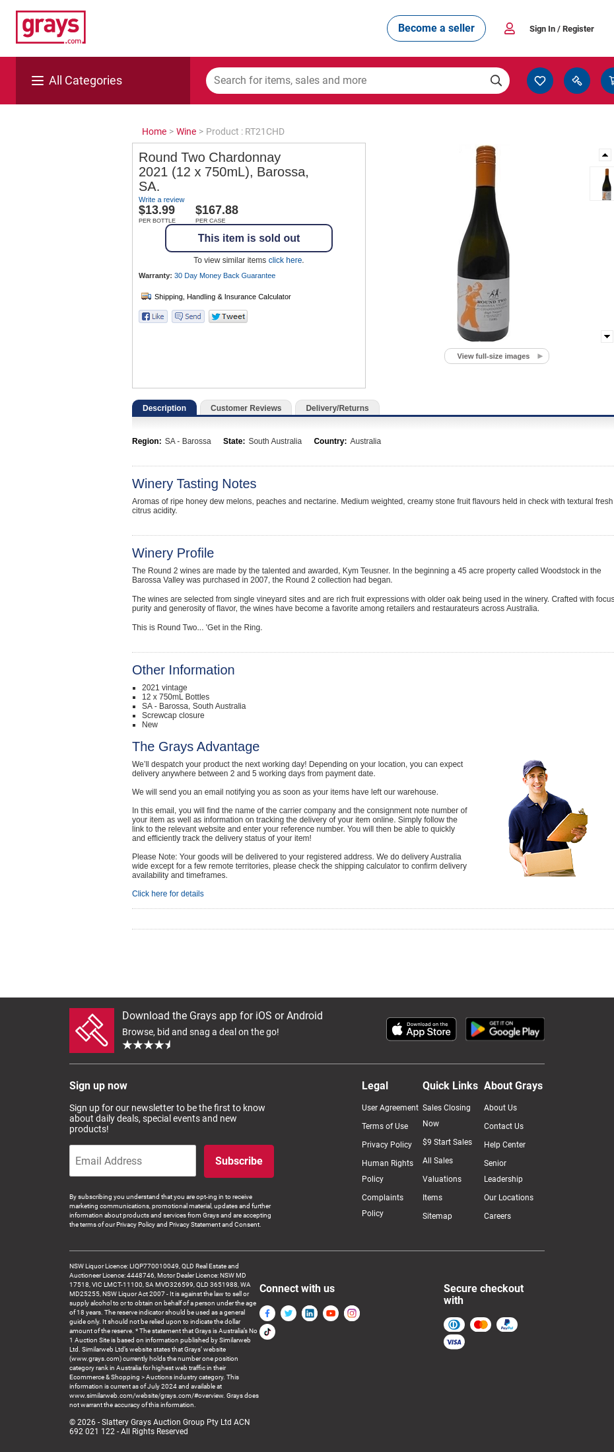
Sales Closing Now (447, 1115)
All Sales (438, 1160)
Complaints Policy (382, 1205)
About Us (500, 1107)
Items (432, 1197)
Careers (497, 1216)
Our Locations (508, 1197)
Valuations (442, 1179)
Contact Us (504, 1126)
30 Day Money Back (224, 275)
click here (285, 260)
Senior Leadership (503, 1171)
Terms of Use (385, 1126)
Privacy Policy (387, 1144)
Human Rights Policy (387, 1171)
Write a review (161, 199)
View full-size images (494, 356)
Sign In (561, 29)
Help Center (505, 1144)
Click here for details (168, 893)
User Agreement (390, 1107)
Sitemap (437, 1216)
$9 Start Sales (447, 1142)
